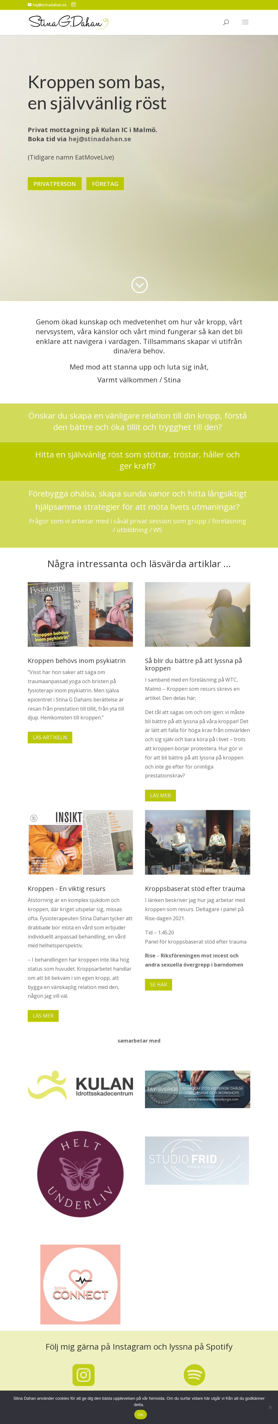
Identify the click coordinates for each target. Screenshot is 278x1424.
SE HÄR (158, 984)
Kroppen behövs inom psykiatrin (77, 660)
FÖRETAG (105, 181)
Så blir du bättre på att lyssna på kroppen (193, 664)
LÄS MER (160, 795)
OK (140, 1414)
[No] (270, 1407)
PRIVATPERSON (54, 181)
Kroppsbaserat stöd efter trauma (195, 888)
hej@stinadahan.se (99, 136)
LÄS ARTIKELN (50, 737)
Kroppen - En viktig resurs (67, 888)
